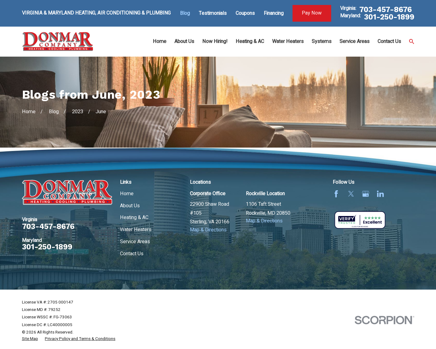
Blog (185, 13)
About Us (130, 205)
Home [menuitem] (159, 41)
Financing (274, 13)
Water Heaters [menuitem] (288, 41)
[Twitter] (351, 193)
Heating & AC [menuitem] (250, 41)
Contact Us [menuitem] (389, 41)
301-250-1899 (389, 17)
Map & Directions (208, 230)
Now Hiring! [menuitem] (215, 41)
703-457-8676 (385, 9)
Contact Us (131, 253)
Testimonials (213, 13)
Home (127, 193)
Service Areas (135, 241)
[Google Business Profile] (365, 193)
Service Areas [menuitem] (355, 41)
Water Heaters (136, 229)
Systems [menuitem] (321, 41)
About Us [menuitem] (184, 41)
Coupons (245, 13)
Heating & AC (134, 217)
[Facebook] (336, 193)
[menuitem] (30, 339)
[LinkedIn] (380, 193)
